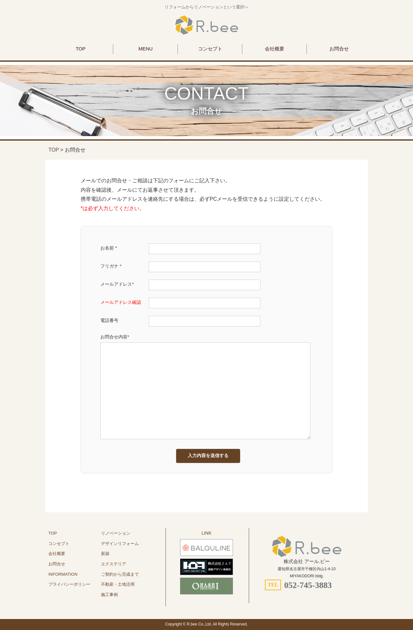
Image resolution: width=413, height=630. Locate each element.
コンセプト (210, 48)
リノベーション (115, 533)
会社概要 (274, 48)
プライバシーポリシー (69, 584)
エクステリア (113, 563)
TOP (81, 48)
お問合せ (339, 48)
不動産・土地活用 (118, 584)
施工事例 (109, 594)
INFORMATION (62, 574)
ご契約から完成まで (120, 574)
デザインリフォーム (120, 543)
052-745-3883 (308, 585)
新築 (105, 553)
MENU (145, 48)
